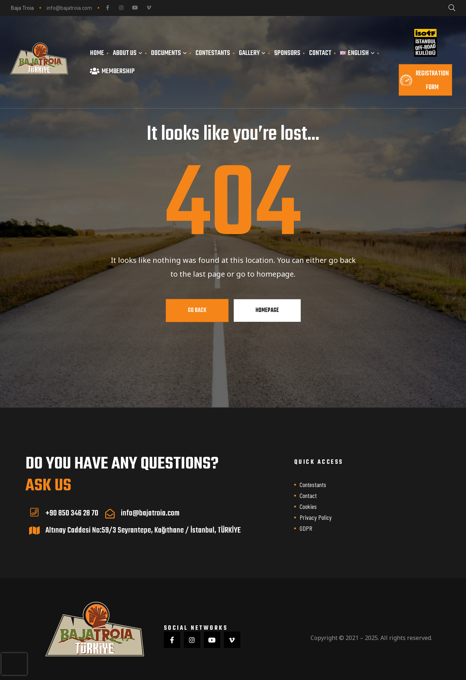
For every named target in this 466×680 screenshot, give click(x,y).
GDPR (306, 528)
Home (97, 53)
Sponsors (287, 53)
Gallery (252, 53)
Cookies (308, 506)
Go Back (197, 310)
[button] (425, 80)
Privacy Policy (316, 517)
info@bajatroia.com (69, 8)
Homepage (267, 310)
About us (127, 53)
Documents (169, 53)
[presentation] (14, 664)
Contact (320, 53)
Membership (112, 71)
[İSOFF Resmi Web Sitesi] (425, 42)
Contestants (213, 53)
